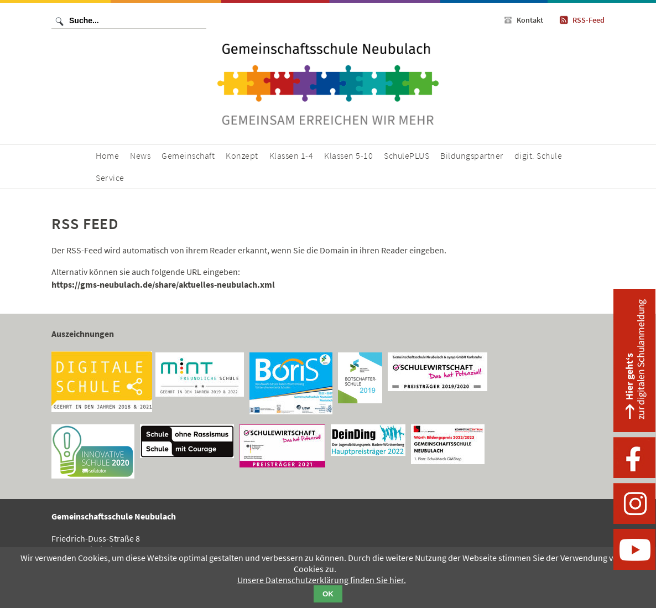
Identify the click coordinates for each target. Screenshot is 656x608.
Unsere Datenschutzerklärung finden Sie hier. (321, 579)
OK (328, 594)
